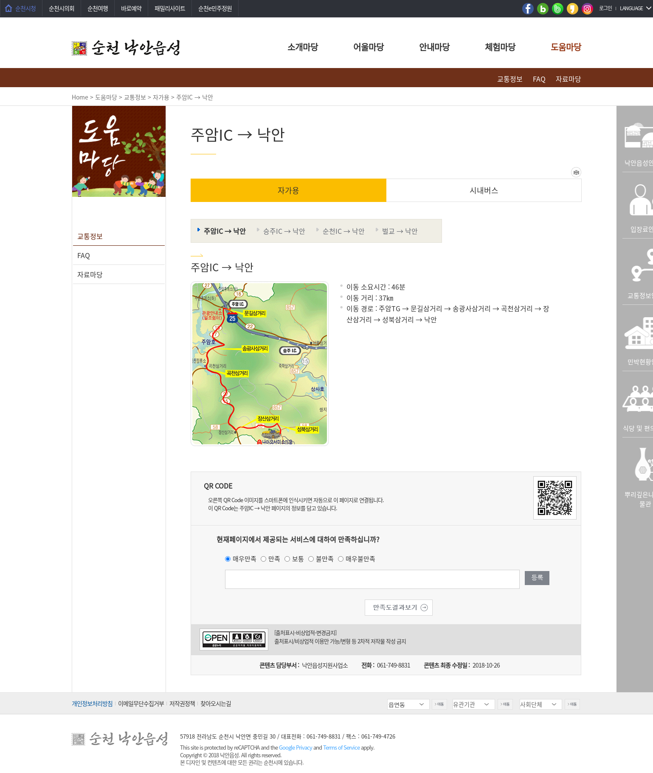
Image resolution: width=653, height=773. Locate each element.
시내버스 (484, 190)
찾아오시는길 (215, 703)
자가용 (288, 190)
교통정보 (510, 79)
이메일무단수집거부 (141, 703)
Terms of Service (341, 747)
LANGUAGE (631, 8)
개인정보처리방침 (92, 703)
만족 (274, 558)
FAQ (539, 79)
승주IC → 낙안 (284, 231)
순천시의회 (61, 8)
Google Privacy (296, 747)
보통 (298, 558)
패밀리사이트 (170, 8)
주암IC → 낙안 (225, 231)
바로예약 (131, 8)
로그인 (605, 8)
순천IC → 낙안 (344, 231)
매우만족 (244, 558)
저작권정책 (182, 703)
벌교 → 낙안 (400, 231)
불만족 (325, 558)
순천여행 (97, 8)
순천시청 (25, 8)
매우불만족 (360, 558)
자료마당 (568, 79)
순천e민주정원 (215, 8)
